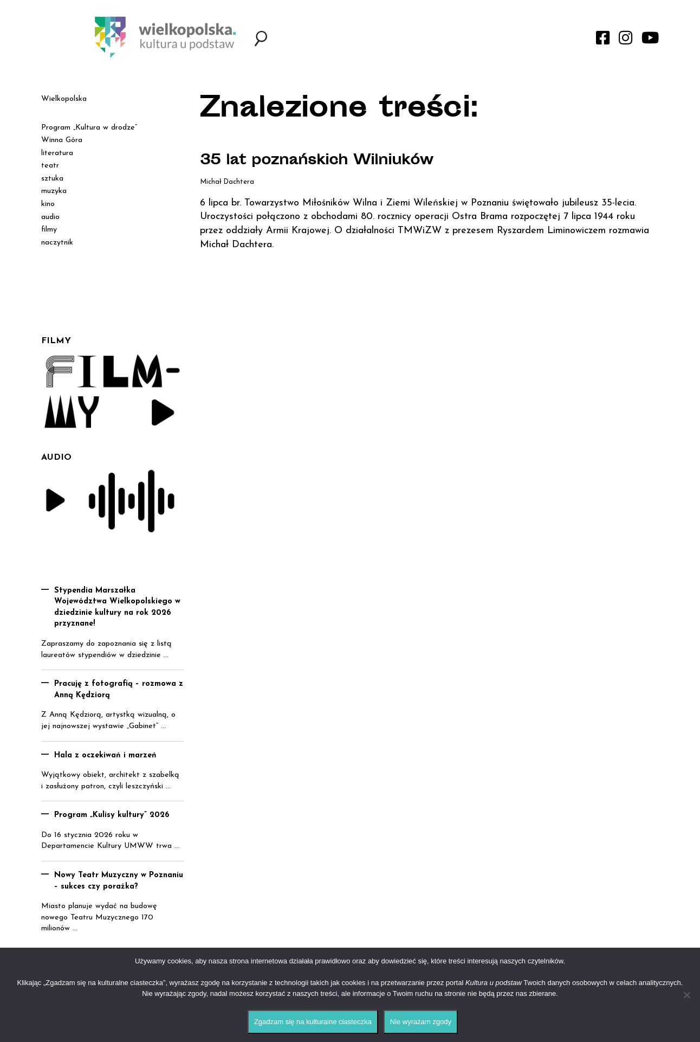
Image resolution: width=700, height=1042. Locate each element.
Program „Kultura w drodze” (89, 128)
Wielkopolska (64, 99)
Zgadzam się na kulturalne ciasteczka (313, 1022)
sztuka (52, 179)
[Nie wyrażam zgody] (686, 994)
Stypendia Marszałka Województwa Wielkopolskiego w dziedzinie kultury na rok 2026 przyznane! (117, 607)
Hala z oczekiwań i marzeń (105, 755)
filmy (49, 230)
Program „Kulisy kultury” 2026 (112, 815)
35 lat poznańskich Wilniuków (326, 161)
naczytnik (57, 243)
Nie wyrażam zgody (420, 1022)
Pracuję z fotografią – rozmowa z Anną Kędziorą (118, 689)
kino (48, 204)
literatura (57, 153)
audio (50, 217)
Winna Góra (61, 140)
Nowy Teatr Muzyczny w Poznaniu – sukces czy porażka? (118, 881)
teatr (50, 166)
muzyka (54, 191)
